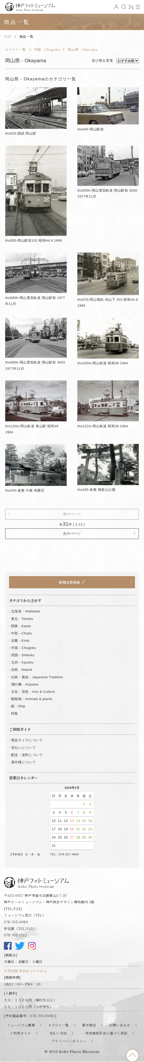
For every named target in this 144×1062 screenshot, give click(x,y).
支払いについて (23, 748)
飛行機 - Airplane (25, 684)
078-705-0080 (16, 921)
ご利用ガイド (20, 1033)
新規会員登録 (69, 582)
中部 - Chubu (21, 633)
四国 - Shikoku (23, 655)
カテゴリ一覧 (15, 49)
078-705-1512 (15, 935)
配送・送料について (27, 755)
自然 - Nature (22, 670)
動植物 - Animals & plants (31, 699)
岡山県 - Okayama (82, 49)
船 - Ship (18, 706)
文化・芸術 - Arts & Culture (33, 692)
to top (132, 1055)
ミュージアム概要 (21, 1025)
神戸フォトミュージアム (30, 7)
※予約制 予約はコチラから (25, 970)
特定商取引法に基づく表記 (106, 1033)
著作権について (23, 762)
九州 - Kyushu (22, 662)
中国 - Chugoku (47, 49)
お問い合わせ (119, 1025)
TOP (7, 36)
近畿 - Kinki (20, 640)
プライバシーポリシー (68, 1040)
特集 (14, 713)
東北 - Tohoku (22, 619)
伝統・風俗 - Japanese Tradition (37, 677)
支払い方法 (58, 1033)
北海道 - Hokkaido (25, 611)
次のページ (72, 533)
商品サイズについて (27, 740)
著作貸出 (89, 1025)
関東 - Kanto (21, 626)
